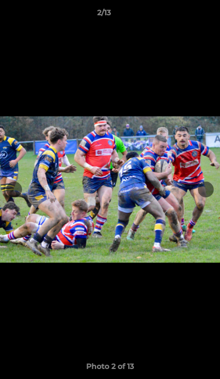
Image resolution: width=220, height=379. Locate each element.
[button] (182, 15)
